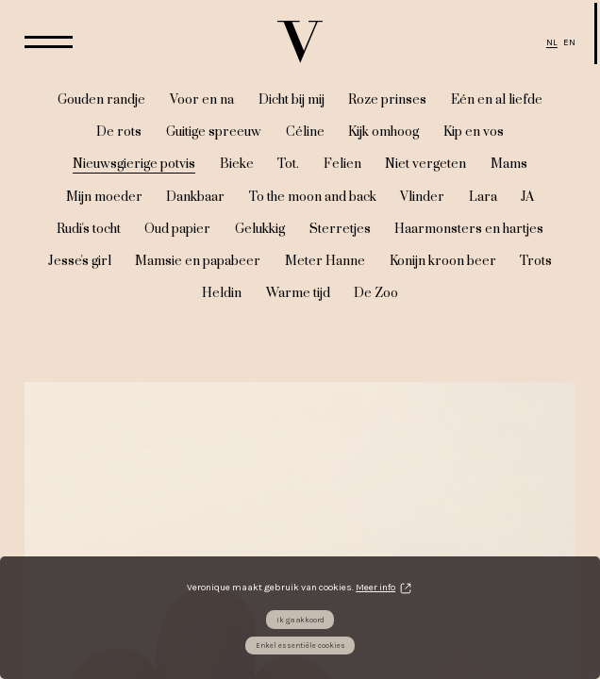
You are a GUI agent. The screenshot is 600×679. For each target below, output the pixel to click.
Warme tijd (298, 293)
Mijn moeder (104, 197)
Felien (342, 164)
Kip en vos (473, 132)
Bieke (237, 164)
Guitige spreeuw (213, 132)
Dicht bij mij (291, 99)
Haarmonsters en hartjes (468, 229)
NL (552, 42)
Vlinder (422, 197)
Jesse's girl (79, 261)
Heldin (222, 293)
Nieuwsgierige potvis (134, 164)
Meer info (375, 587)
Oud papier (177, 229)
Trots (536, 261)
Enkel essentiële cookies (300, 645)
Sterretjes (340, 229)
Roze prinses (387, 99)
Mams (509, 164)
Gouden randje (101, 99)
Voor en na (202, 99)
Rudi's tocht (89, 229)
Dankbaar (195, 197)
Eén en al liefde (496, 99)
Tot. (288, 164)
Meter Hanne (325, 261)
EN (569, 42)
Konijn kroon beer (443, 261)
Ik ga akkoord (300, 620)
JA (527, 197)
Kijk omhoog (383, 132)
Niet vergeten (425, 164)
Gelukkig (260, 229)
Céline (305, 132)
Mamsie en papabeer (197, 261)
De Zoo (376, 293)
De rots (119, 132)
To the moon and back (312, 197)
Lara (483, 197)
